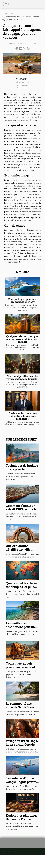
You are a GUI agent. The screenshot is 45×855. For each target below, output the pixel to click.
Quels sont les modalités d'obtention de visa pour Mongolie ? (23, 416)
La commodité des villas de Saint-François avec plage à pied (22, 707)
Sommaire (23, 78)
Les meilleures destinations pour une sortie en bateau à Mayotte (21, 629)
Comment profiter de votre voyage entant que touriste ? (22, 377)
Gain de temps (21, 88)
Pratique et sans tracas (22, 82)
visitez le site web (34, 138)
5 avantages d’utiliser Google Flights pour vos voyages (22, 782)
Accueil (4, 14)
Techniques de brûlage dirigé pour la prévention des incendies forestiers (22, 471)
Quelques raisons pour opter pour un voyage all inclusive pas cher (22, 339)
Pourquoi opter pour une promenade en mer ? (22, 300)
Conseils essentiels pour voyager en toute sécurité (21, 667)
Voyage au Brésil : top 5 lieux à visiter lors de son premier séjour (22, 744)
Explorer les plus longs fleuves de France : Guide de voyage (21, 819)
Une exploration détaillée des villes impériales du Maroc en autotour (20, 551)
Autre (11, 14)
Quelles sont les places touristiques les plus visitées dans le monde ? (21, 589)
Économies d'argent (22, 85)
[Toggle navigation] (6, 4)
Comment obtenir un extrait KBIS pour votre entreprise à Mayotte (22, 509)
